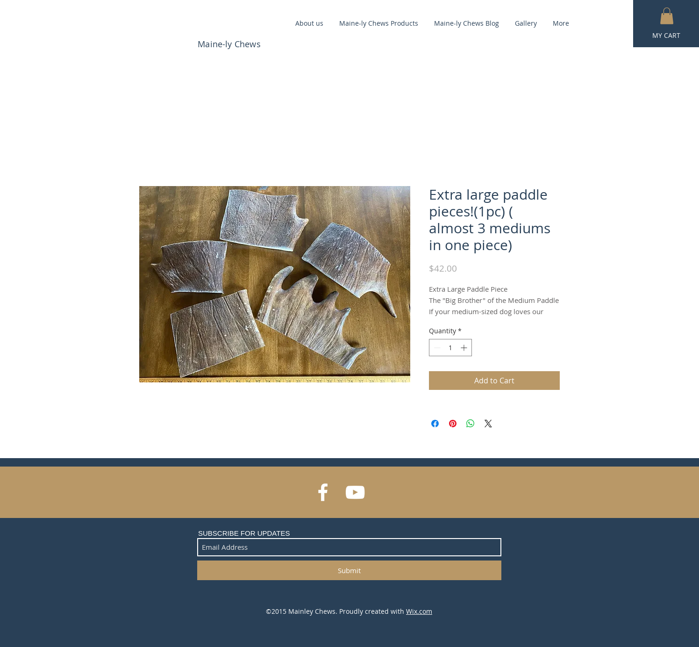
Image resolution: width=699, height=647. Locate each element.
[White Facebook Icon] (323, 492)
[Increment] (465, 347)
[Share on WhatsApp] (470, 423)
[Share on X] (488, 423)
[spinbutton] (450, 347)
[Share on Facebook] (435, 423)
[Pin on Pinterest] (452, 423)
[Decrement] (436, 347)
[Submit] (349, 570)
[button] (667, 15)
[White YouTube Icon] (355, 492)
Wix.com (419, 611)
